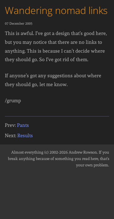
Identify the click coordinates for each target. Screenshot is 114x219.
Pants (23, 125)
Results (25, 135)
